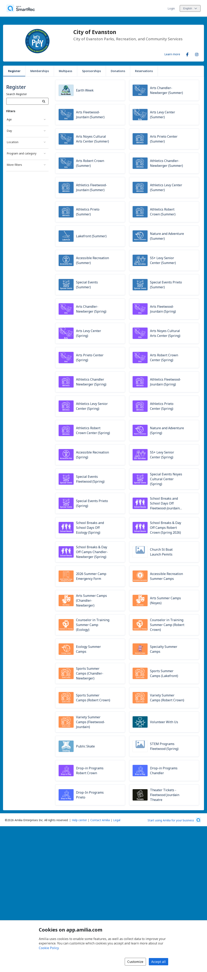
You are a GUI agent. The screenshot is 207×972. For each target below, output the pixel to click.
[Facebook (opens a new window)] (187, 53)
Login (171, 8)
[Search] (44, 101)
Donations (118, 71)
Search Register (16, 94)
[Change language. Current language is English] (190, 8)
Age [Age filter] (9, 119)
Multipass (65, 71)
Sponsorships (91, 71)
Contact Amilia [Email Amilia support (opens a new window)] (100, 820)
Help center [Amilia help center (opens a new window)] (79, 820)
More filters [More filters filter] (14, 165)
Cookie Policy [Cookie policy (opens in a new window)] (49, 948)
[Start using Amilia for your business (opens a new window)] (174, 820)
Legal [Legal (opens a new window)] (116, 820)
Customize (135, 961)
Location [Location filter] (12, 142)
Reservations (144, 71)
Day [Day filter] (9, 131)
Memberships (39, 71)
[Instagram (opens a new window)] (197, 53)
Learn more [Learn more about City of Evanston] (172, 54)
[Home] (20, 8)
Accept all (158, 961)
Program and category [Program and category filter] (21, 153)
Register (14, 71)
